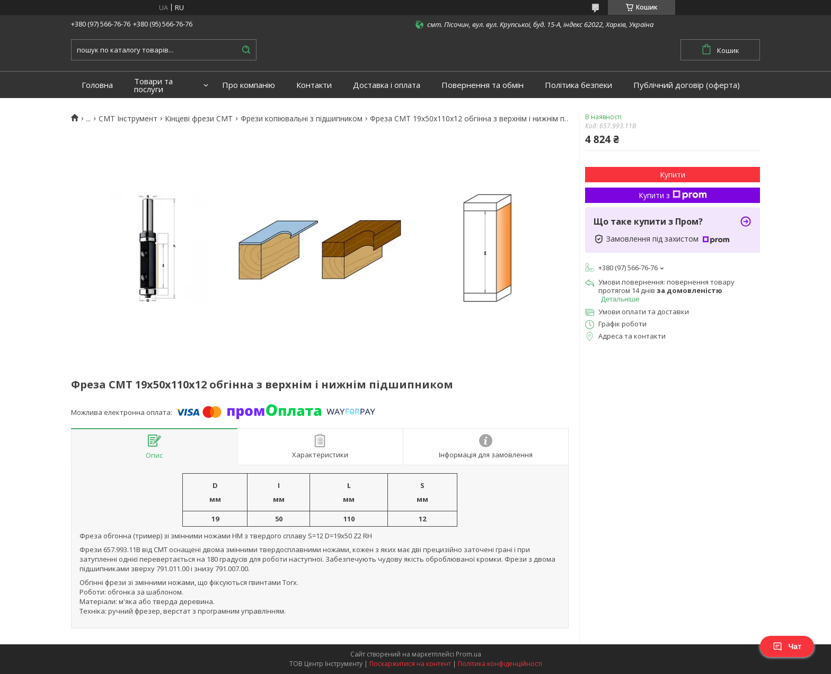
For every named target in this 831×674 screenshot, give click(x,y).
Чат (787, 646)
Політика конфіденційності (500, 663)
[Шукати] (246, 49)
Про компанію (248, 85)
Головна (97, 85)
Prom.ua (468, 654)
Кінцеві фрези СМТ (199, 118)
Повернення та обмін (482, 85)
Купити (672, 175)
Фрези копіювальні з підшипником (302, 118)
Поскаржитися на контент (410, 663)
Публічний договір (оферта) (686, 85)
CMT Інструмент (128, 118)
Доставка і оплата (386, 85)
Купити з (673, 195)
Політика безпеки (578, 85)
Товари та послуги (153, 85)
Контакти (314, 85)
